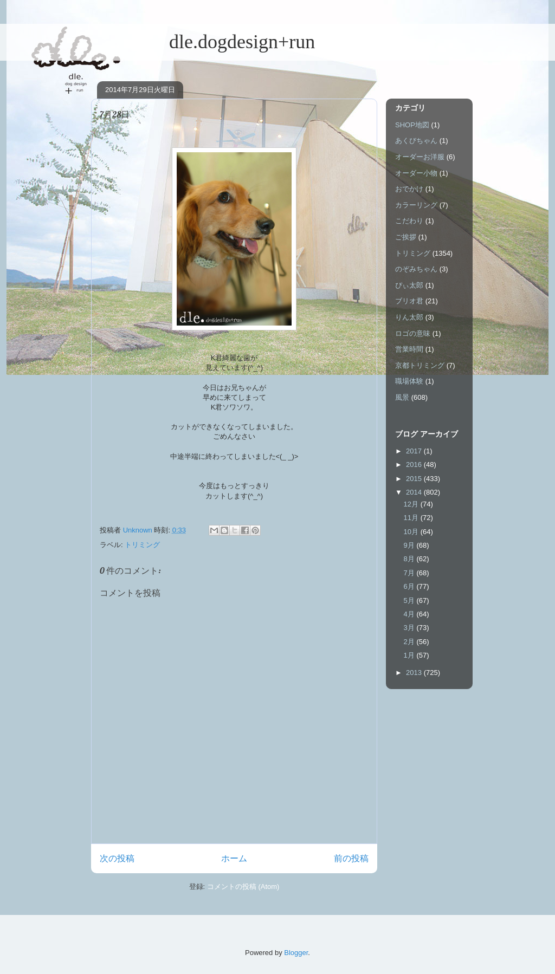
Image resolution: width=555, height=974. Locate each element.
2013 (415, 672)
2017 (415, 451)
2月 (410, 642)
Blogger (296, 953)
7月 (410, 573)
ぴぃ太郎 (409, 285)
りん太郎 (409, 317)
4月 (410, 614)
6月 (410, 586)
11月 (412, 518)
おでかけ (409, 189)
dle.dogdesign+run (203, 42)
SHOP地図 (412, 125)
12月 (412, 504)
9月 (410, 545)
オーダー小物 (416, 173)
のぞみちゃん (416, 269)
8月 (410, 559)
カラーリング (416, 205)
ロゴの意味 (412, 333)
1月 (410, 655)
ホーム (234, 858)
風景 (402, 397)
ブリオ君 (409, 301)
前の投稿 (351, 858)
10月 (412, 532)
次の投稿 (117, 858)
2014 (415, 492)
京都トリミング (419, 365)
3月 (410, 628)
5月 (410, 600)
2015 (415, 479)
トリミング (142, 545)
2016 (415, 464)
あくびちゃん (416, 141)
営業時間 (409, 349)
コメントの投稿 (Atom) (243, 886)
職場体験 (409, 381)
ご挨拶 (405, 237)
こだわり (409, 221)
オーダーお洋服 (419, 157)
